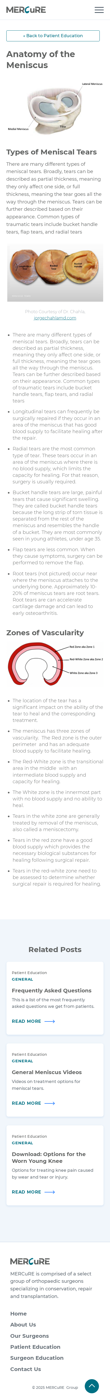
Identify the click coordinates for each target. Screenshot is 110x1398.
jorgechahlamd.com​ (55, 318)
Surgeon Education (37, 1358)
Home (18, 1314)
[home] (26, 9)
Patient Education (35, 1347)
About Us (23, 1325)
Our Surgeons (29, 1336)
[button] (99, 10)
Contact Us (25, 1369)
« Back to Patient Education (53, 35)
